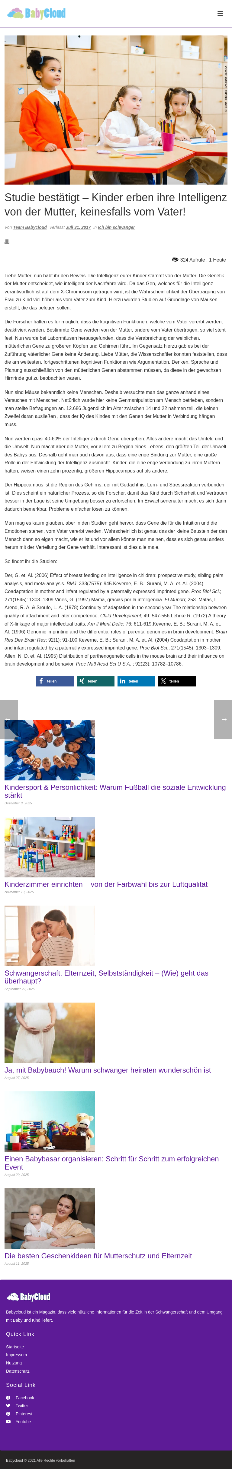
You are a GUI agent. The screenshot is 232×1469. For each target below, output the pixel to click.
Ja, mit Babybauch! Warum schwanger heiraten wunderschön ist (108, 1070)
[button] (55, 681)
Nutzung (14, 1362)
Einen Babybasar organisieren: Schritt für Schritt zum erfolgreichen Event (112, 1163)
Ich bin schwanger (116, 227)
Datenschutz (18, 1371)
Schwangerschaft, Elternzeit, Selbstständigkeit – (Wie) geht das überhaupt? (106, 977)
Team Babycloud (30, 227)
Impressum (16, 1354)
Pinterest (19, 1413)
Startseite (15, 1346)
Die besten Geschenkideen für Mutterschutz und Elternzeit (98, 1256)
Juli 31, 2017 (78, 227)
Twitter (17, 1405)
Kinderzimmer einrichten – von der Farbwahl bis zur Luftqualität (106, 884)
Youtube (18, 1421)
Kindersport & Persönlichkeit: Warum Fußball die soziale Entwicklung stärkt (115, 791)
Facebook (20, 1397)
